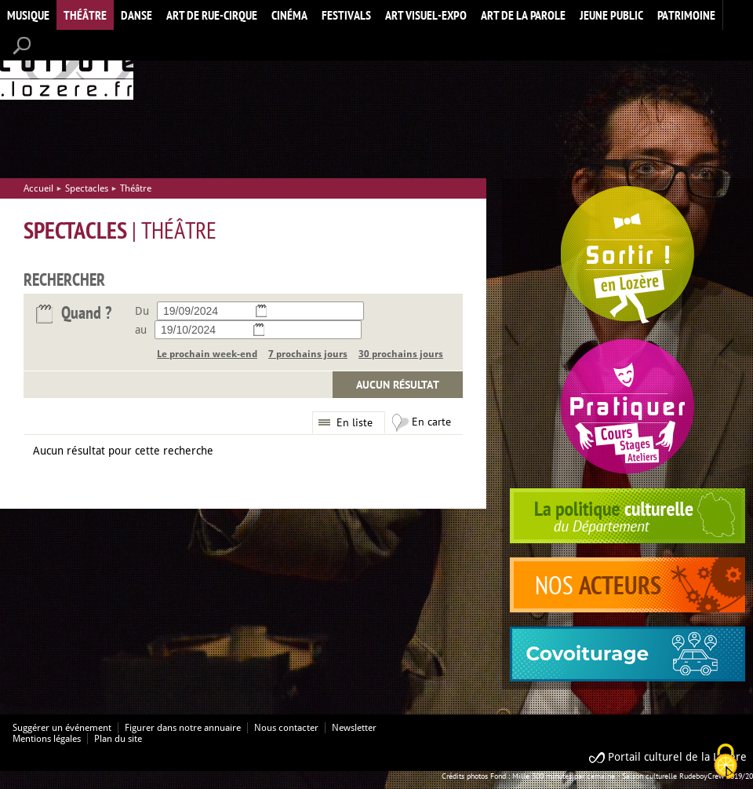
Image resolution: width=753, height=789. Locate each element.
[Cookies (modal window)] (725, 762)
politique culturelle (627, 515)
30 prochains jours (400, 354)
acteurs (627, 584)
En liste (354, 422)
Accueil (66, 65)
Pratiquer (627, 406)
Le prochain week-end (207, 354)
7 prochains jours (307, 354)
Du (142, 311)
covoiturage (627, 653)
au (141, 329)
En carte (431, 422)
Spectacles (86, 188)
